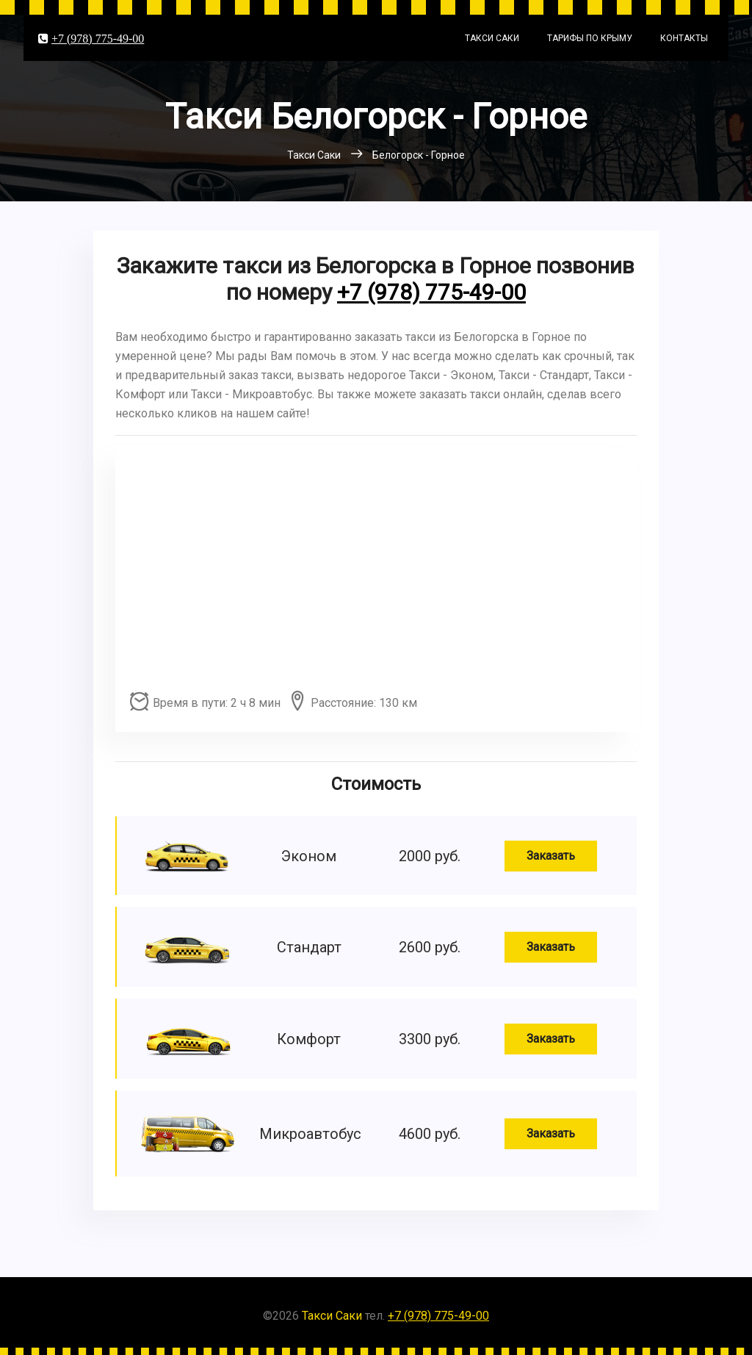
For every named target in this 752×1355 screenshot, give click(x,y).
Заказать (551, 856)
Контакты (684, 38)
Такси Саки (492, 38)
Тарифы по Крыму (589, 38)
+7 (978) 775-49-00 (97, 38)
